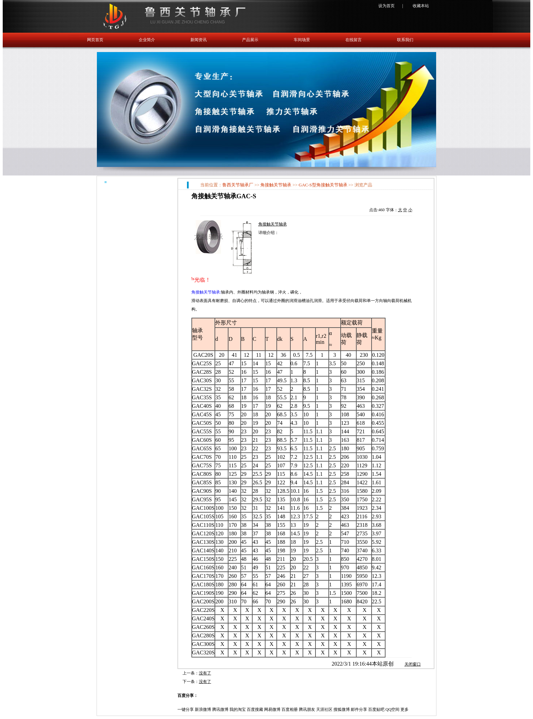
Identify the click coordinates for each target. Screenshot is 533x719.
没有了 (205, 673)
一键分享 (185, 709)
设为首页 (386, 5)
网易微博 (272, 709)
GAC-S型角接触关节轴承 (323, 184)
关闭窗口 (413, 664)
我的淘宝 (237, 709)
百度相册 (289, 709)
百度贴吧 (376, 709)
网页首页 (95, 39)
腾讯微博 (220, 709)
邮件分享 (359, 709)
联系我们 (405, 39)
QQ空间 (392, 709)
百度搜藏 (255, 709)
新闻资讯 (198, 39)
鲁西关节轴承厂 (237, 184)
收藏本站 (421, 5)
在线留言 (353, 39)
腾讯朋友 (307, 709)
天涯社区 (324, 709)
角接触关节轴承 (275, 184)
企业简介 (147, 39)
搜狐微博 (341, 709)
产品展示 (250, 39)
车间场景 (302, 39)
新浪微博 (203, 709)
